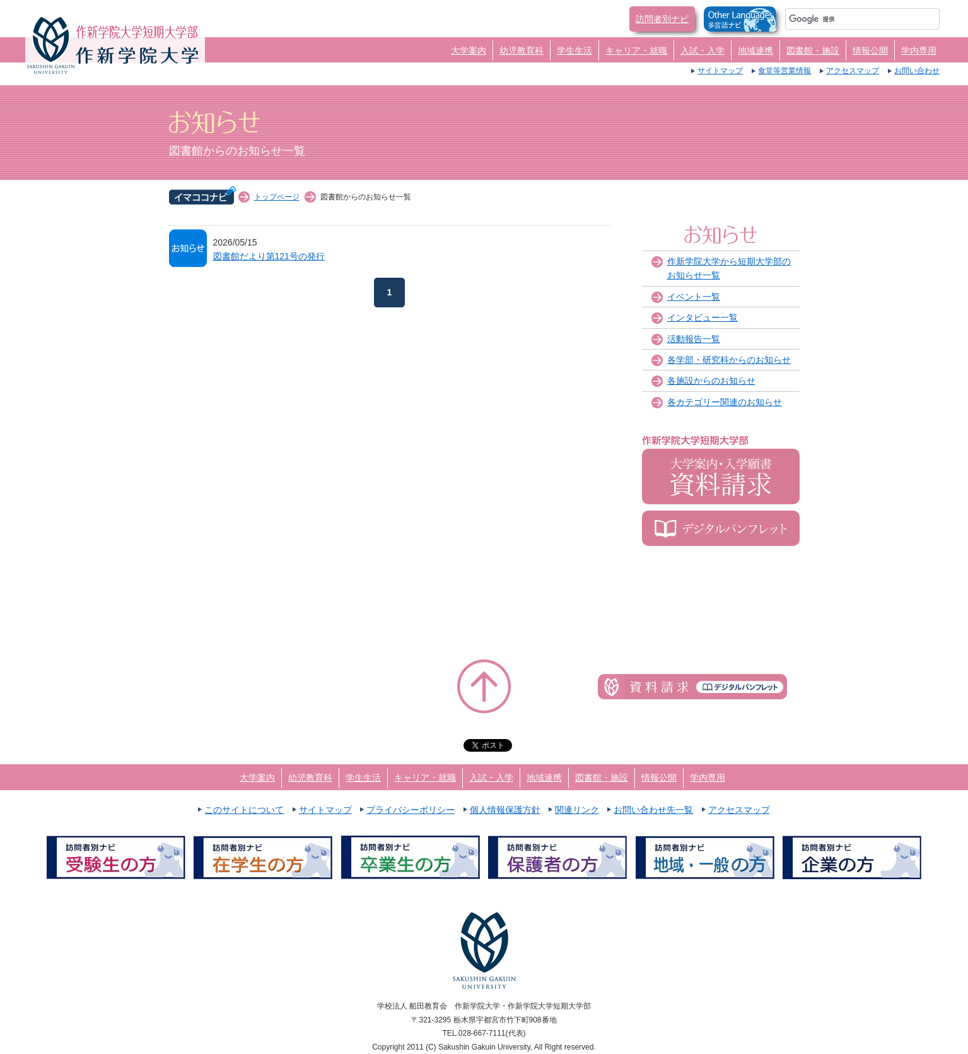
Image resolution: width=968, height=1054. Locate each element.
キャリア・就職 (636, 50)
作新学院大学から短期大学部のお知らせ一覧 (729, 268)
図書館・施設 (812, 50)
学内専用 (918, 50)
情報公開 (870, 50)
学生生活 (574, 50)
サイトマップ (720, 70)
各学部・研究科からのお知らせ (729, 360)
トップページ (277, 196)
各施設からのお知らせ (711, 381)
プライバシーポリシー (410, 810)
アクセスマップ (852, 70)
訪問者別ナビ (662, 19)
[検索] (847, 19)
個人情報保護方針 (505, 810)
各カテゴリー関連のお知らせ (724, 402)
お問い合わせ (917, 70)
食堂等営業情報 (784, 70)
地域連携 (755, 50)
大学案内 (468, 50)
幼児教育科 (521, 50)
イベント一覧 (693, 297)
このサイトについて (244, 810)
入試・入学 (702, 50)
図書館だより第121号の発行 (269, 256)
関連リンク (577, 810)
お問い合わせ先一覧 (653, 810)
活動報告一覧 (693, 339)
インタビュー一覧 (702, 317)
